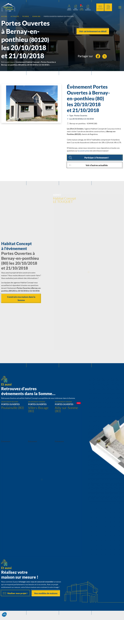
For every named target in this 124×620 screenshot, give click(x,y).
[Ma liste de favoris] (75, 7)
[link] (69, 7)
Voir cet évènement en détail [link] (92, 31)
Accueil (4, 16)
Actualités (15, 16)
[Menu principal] (120, 7)
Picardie (25, 16)
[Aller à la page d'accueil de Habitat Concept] (8, 7)
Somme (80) (36, 16)
